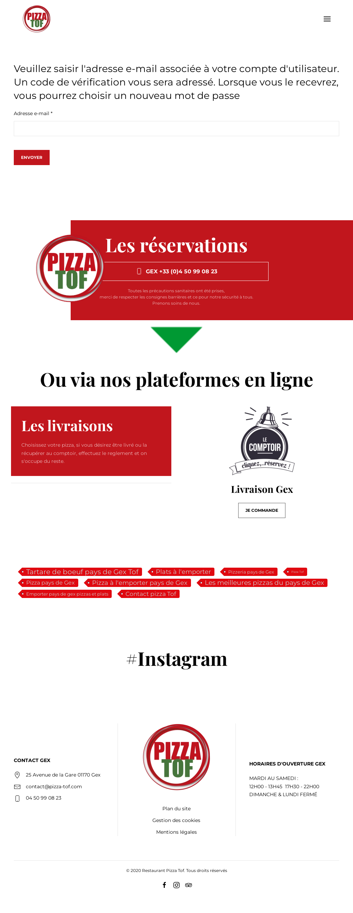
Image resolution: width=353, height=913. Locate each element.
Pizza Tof (297, 572)
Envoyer (31, 157)
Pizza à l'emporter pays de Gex (140, 583)
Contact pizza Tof (150, 593)
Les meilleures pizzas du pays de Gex (264, 583)
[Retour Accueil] (36, 19)
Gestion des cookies (176, 820)
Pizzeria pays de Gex (251, 572)
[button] (327, 19)
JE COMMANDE (261, 510)
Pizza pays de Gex (50, 582)
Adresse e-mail (33, 113)
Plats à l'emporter (183, 572)
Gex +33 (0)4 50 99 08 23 (176, 271)
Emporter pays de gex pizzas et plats (67, 594)
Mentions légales (176, 832)
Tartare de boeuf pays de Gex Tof (82, 572)
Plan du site (176, 808)
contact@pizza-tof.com (54, 786)
